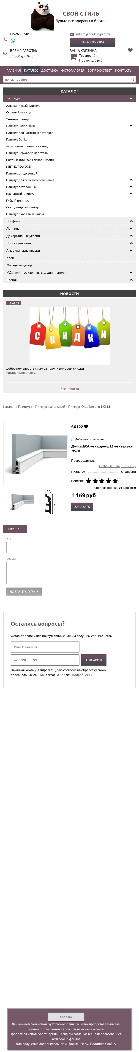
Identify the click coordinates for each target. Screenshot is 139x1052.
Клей (10, 258)
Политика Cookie (102, 1043)
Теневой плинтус (18, 119)
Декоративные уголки (23, 235)
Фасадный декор (19, 265)
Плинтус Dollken (17, 139)
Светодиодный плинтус (23, 207)
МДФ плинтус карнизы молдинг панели (35, 272)
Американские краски (23, 250)
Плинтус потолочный (21, 187)
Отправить (93, 660)
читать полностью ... (20, 372)
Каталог (31, 70)
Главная (14, 70)
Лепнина (12, 228)
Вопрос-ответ (99, 70)
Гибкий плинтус (17, 200)
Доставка (49, 70)
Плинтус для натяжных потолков (29, 133)
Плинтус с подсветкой (21, 173)
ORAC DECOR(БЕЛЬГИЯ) (117, 466)
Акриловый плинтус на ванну (27, 146)
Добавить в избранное (86, 426)
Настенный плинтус (20, 193)
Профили (13, 221)
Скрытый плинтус (18, 112)
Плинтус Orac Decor (83, 406)
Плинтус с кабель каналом (25, 214)
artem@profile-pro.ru (93, 34)
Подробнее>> (82, 674)
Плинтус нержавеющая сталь (27, 153)
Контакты (123, 70)
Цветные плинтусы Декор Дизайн (30, 160)
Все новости (69, 388)
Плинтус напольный (20, 126)
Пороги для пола (18, 243)
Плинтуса (13, 98)
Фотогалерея (72, 70)
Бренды (12, 280)
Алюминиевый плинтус (23, 105)
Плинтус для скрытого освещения (30, 180)
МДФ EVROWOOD (18, 166)
